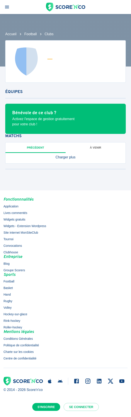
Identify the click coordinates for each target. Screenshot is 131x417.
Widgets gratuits (14, 219)
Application (11, 206)
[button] (65, 157)
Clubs (49, 34)
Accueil (11, 34)
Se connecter (81, 407)
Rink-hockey (11, 320)
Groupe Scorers (14, 270)
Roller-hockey (12, 327)
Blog (6, 263)
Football (30, 34)
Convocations (12, 245)
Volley (7, 307)
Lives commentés (15, 213)
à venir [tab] (95, 147)
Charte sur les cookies (18, 352)
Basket (8, 288)
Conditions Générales (18, 338)
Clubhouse (10, 252)
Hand (7, 294)
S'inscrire (46, 407)
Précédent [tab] (35, 147)
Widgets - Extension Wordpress (24, 226)
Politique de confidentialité (21, 345)
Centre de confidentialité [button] (19, 358)
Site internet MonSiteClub (20, 232)
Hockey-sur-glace (15, 314)
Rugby (7, 301)
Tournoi (8, 239)
